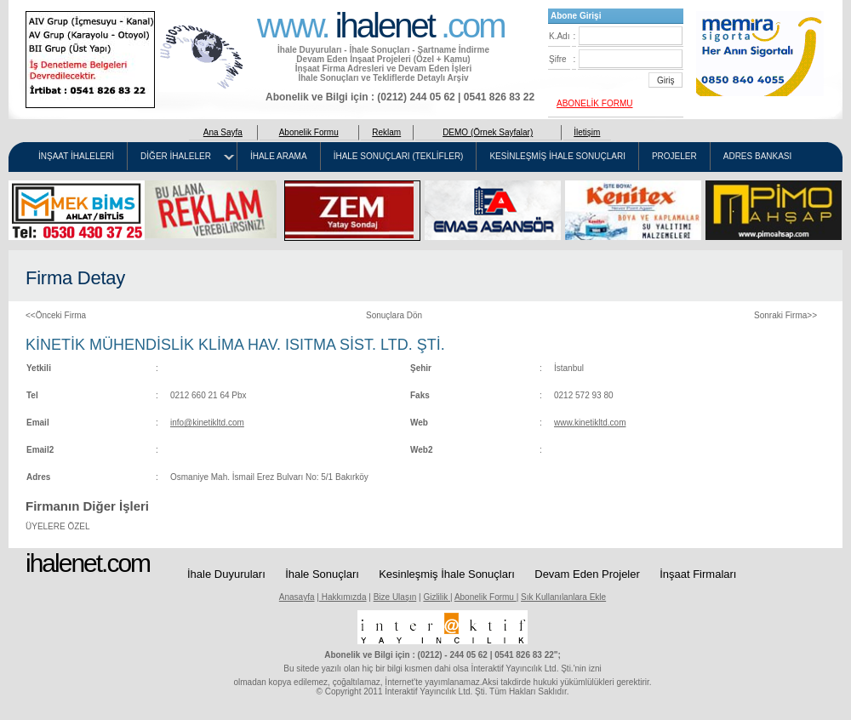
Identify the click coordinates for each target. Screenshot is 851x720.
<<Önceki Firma (56, 315)
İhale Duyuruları (226, 574)
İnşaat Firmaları (698, 574)
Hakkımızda (343, 597)
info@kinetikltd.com (207, 422)
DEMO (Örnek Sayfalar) (488, 132)
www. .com (381, 24)
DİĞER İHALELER (175, 156)
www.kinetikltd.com (589, 422)
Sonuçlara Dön (394, 315)
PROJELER (674, 156)
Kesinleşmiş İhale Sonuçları (447, 574)
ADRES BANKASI (757, 156)
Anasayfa (297, 597)
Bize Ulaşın (395, 597)
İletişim (587, 132)
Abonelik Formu (309, 132)
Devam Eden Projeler (587, 574)
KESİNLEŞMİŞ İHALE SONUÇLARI (557, 156)
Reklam (386, 132)
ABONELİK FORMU (594, 103)
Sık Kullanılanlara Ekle (563, 597)
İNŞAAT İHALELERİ (76, 156)
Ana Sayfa (223, 132)
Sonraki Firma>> (785, 315)
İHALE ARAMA (278, 156)
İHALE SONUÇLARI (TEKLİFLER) (399, 156)
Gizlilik (436, 597)
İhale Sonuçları (322, 574)
